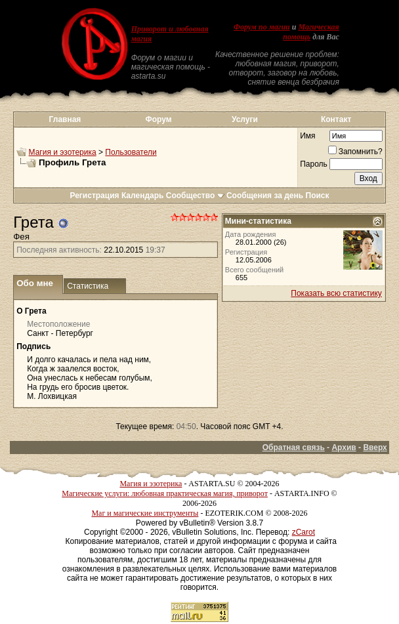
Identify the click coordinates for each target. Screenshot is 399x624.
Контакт (336, 119)
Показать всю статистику (336, 293)
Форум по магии (262, 26)
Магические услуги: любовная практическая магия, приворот (165, 493)
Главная (65, 119)
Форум (159, 119)
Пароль (313, 164)
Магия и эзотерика (62, 152)
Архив (343, 447)
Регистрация (94, 195)
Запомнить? (355, 151)
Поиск (317, 195)
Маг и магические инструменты (144, 513)
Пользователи (130, 152)
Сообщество (195, 195)
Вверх (375, 447)
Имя (307, 135)
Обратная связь (293, 447)
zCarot (303, 532)
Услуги (245, 119)
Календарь (142, 195)
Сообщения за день (264, 195)
